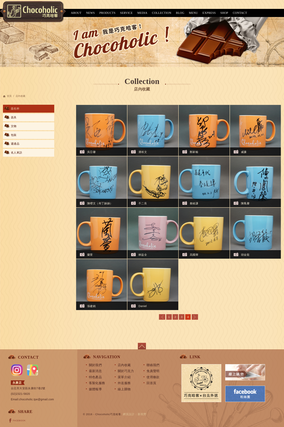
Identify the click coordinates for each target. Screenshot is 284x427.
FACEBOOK (17, 420)
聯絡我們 (153, 365)
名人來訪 (16, 152)
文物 (14, 126)
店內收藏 (124, 365)
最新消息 (95, 371)
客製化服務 (97, 383)
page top (142, 346)
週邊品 (15, 143)
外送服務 (124, 383)
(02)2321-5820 (20, 393)
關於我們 (95, 365)
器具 (14, 117)
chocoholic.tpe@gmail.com (36, 399)
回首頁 (151, 383)
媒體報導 (95, 389)
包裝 (14, 135)
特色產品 (95, 377)
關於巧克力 (126, 371)
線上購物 (124, 389)
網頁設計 (129, 414)
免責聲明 (153, 371)
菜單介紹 (124, 377)
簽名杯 (15, 108)
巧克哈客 (32, 11)
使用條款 (153, 377)
